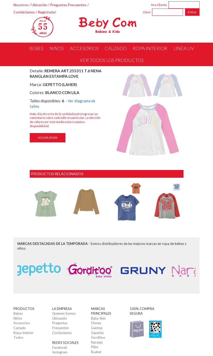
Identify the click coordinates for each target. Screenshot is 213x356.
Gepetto (97, 333)
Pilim (94, 347)
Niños (17, 318)
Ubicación (39, 5)
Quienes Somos (64, 313)
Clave (146, 12)
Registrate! (47, 12)
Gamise (96, 328)
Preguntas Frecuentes (68, 5)
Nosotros (21, 5)
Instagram (59, 352)
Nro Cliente (159, 5)
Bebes (18, 313)
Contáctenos (24, 12)
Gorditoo (98, 337)
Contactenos (62, 333)
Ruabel (96, 352)
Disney (96, 323)
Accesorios (21, 323)
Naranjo (97, 342)
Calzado (19, 328)
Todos (18, 337)
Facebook (59, 347)
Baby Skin (98, 318)
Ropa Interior (23, 333)
